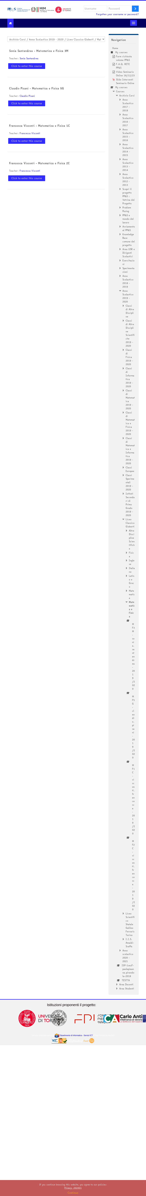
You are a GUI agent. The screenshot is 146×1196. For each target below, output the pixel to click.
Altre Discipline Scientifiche (132, 539)
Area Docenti (126, 984)
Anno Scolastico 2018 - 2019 (127, 281)
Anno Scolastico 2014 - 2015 (127, 150)
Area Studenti (126, 988)
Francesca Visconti (30, 133)
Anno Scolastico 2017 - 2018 (127, 105)
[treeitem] (123, 518)
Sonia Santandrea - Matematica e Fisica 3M (38, 51)
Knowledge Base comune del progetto (128, 239)
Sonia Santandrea (29, 58)
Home (115, 48)
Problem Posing (126, 209)
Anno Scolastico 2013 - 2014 (127, 164)
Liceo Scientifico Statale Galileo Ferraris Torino (130, 924)
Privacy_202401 (73, 1188)
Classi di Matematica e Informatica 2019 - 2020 (130, 450)
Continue (73, 1193)
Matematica (132, 594)
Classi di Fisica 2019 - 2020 (129, 357)
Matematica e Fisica (132, 609)
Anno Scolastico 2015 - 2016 (127, 135)
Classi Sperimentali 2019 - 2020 (130, 482)
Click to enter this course (26, 66)
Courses (120, 91)
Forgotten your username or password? (117, 14)
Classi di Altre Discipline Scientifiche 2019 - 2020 (130, 333)
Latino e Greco (131, 581)
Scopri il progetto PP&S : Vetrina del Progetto (128, 196)
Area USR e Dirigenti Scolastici (128, 252)
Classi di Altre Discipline (130, 311)
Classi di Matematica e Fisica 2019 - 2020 (130, 423)
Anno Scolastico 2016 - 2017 (127, 120)
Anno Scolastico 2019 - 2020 (127, 296)
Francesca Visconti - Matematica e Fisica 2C (39, 163)
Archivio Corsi (127, 95)
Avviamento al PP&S (128, 228)
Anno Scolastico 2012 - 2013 (127, 179)
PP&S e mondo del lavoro (128, 218)
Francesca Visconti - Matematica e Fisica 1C (39, 125)
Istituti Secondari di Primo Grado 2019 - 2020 (130, 504)
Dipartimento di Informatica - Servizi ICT (74, 1035)
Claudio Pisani (27, 96)
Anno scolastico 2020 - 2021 (127, 956)
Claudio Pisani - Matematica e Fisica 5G (36, 88)
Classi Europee (130, 469)
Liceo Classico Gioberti (130, 522)
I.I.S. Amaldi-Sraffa (130, 942)
